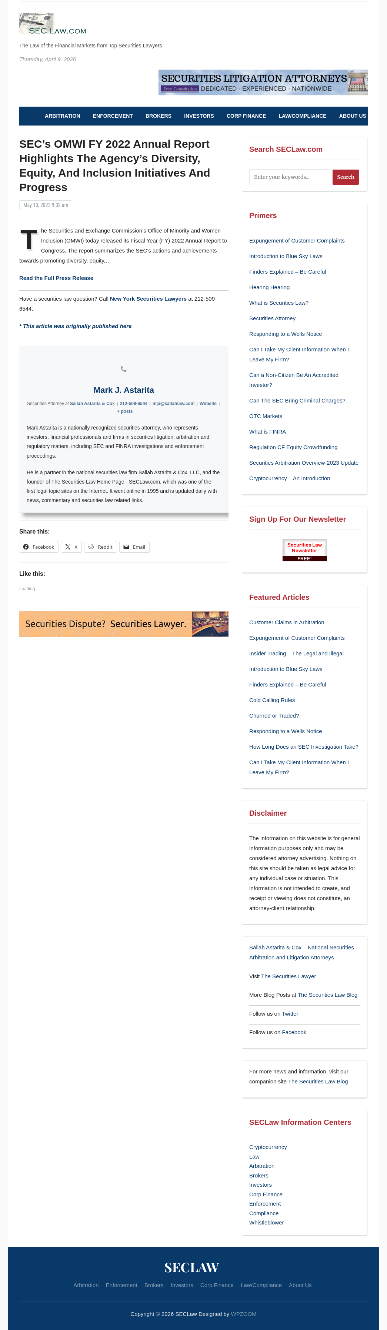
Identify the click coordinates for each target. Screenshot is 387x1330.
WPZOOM (244, 1314)
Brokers (158, 116)
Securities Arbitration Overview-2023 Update (303, 463)
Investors (199, 116)
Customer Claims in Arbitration (286, 622)
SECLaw (191, 1267)
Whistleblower (266, 1222)
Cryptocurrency (268, 1147)
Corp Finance (246, 116)
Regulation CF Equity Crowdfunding (293, 447)
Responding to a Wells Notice (285, 334)
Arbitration (62, 116)
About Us (352, 116)
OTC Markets (265, 416)
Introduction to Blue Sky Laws (286, 256)
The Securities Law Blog (328, 995)
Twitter (290, 1013)
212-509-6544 (133, 403)
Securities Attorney (272, 318)
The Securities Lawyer (288, 976)
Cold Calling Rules (272, 700)
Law (254, 1156)
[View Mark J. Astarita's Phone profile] (123, 369)
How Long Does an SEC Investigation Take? (303, 746)
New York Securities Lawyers (148, 298)
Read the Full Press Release (56, 278)
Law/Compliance (302, 116)
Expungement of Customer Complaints (297, 240)
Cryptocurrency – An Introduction (289, 478)
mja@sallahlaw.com (173, 403)
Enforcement (113, 116)
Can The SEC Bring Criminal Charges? (297, 400)
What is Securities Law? (278, 303)
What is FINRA (267, 431)
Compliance (263, 1213)
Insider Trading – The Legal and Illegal (296, 653)
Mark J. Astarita (124, 390)
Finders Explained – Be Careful (287, 271)
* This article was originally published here (75, 326)
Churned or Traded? (274, 715)
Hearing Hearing (270, 287)
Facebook (294, 1032)
